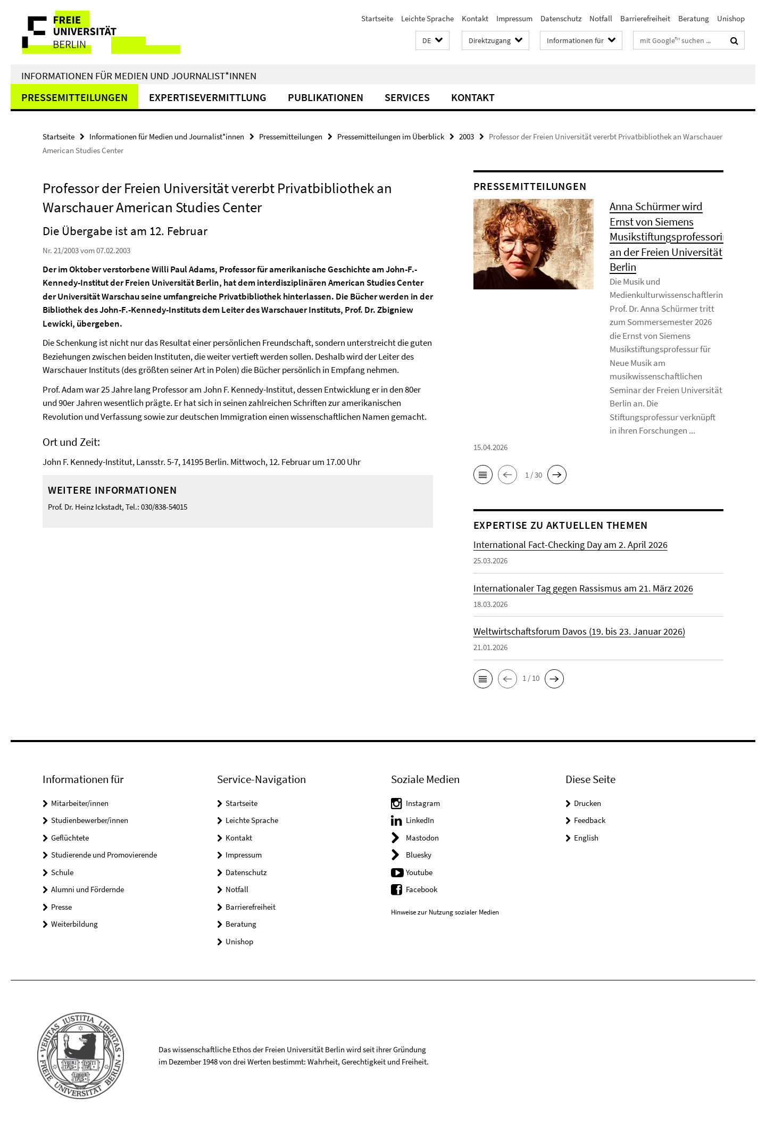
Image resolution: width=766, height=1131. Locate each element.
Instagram (423, 803)
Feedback (589, 820)
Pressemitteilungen (74, 97)
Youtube (419, 872)
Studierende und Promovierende (104, 855)
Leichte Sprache (427, 18)
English (586, 838)
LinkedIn (420, 820)
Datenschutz (560, 18)
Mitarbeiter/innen (80, 803)
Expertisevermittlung (208, 97)
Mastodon (422, 838)
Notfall (600, 18)
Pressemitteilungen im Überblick (390, 136)
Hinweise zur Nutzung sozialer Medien (445, 912)
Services (407, 97)
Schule (62, 872)
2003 (466, 136)
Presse (61, 907)
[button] (432, 41)
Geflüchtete (70, 838)
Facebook (421, 889)
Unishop (731, 18)
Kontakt (475, 18)
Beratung (693, 18)
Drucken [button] (587, 803)
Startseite (377, 18)
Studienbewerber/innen (89, 820)
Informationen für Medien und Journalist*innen (138, 75)
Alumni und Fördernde (87, 889)
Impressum (514, 18)
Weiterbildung (74, 924)
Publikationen (325, 97)
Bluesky (418, 855)
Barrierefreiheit (645, 18)
